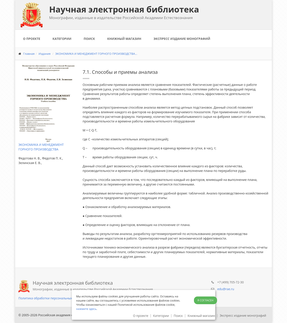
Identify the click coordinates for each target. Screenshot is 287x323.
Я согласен (205, 300)
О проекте (31, 39)
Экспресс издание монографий (182, 39)
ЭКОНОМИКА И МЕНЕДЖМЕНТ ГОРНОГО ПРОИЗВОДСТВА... (96, 54)
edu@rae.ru (225, 289)
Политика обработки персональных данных (51, 298)
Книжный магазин (124, 39)
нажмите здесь (86, 309)
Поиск (89, 39)
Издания (45, 54)
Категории (61, 39)
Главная (29, 54)
